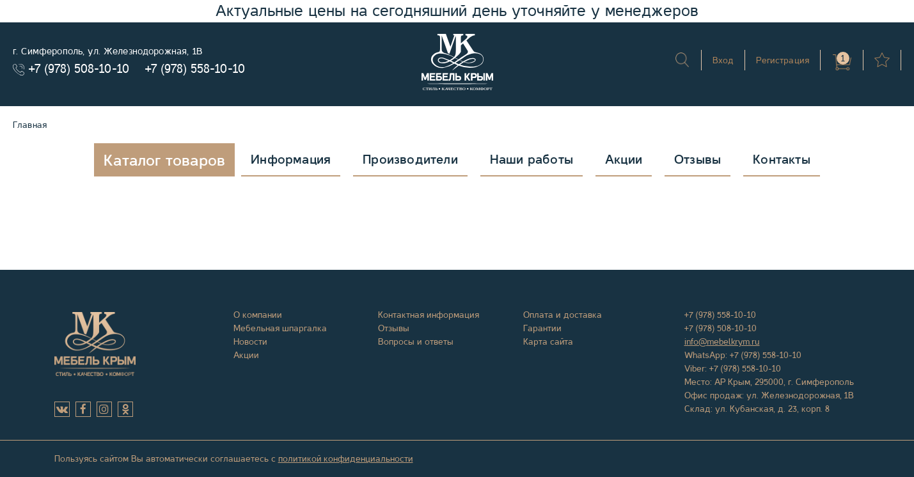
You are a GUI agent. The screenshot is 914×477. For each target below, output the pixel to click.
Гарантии (542, 328)
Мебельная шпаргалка (280, 328)
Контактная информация (428, 314)
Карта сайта (548, 341)
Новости (250, 341)
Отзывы (697, 159)
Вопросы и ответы (415, 341)
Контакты (781, 159)
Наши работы (531, 159)
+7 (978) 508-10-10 (79, 68)
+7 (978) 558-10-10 (195, 68)
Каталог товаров (164, 160)
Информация (291, 159)
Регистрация (782, 60)
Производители (410, 159)
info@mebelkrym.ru (722, 341)
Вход (723, 60)
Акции (623, 159)
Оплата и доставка (562, 314)
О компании (257, 314)
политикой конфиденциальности (345, 458)
